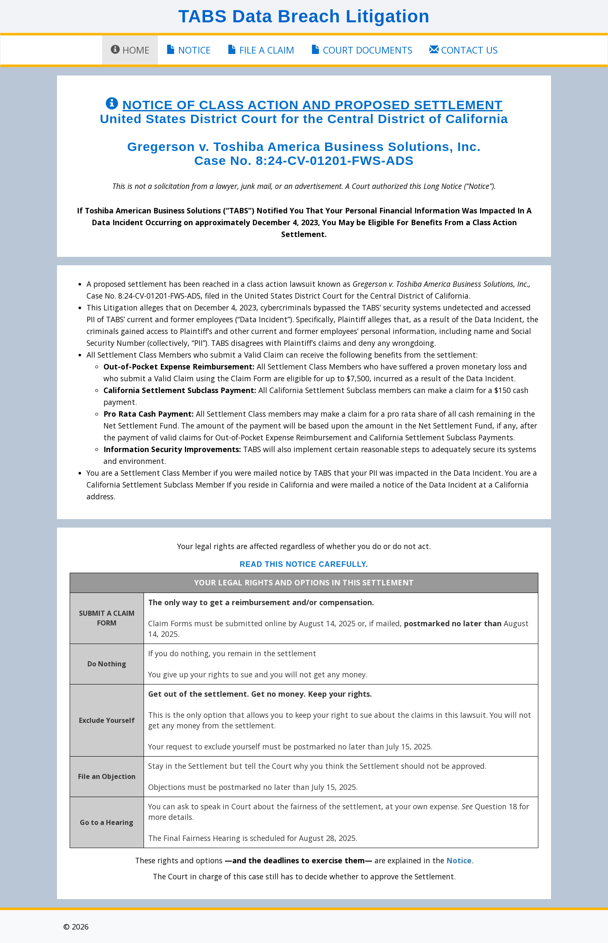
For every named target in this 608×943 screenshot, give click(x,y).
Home (130, 50)
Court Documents (362, 50)
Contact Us (463, 50)
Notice (188, 50)
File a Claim (261, 50)
